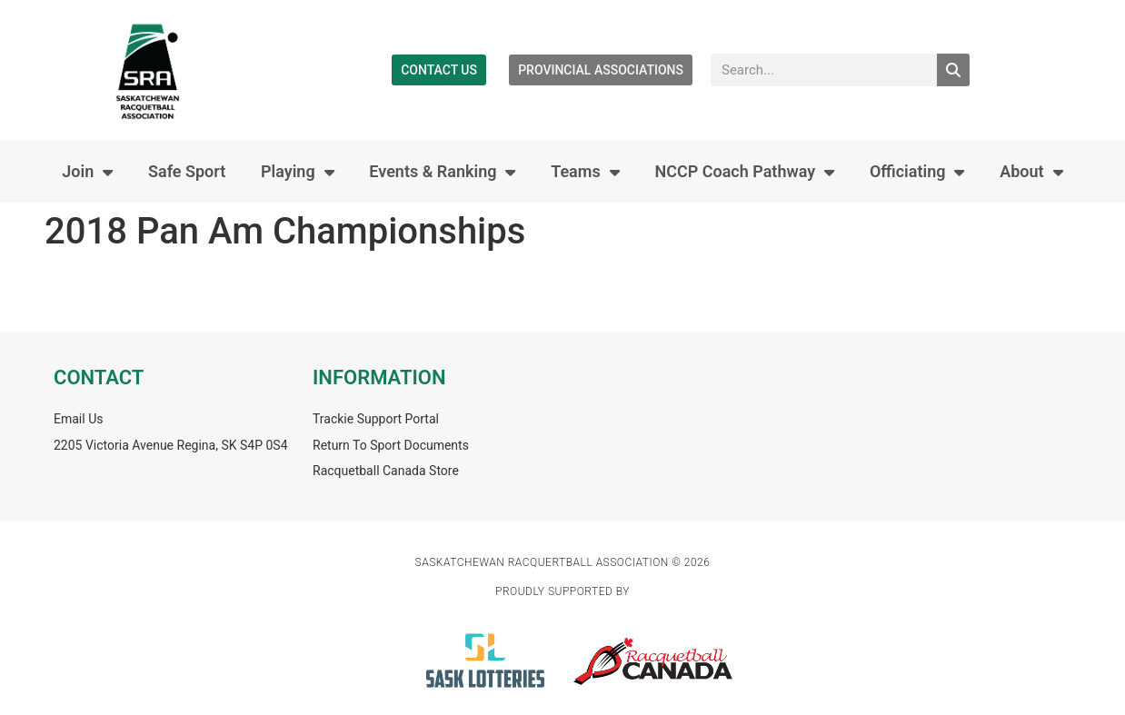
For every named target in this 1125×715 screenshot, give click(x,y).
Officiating (917, 171)
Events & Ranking (442, 171)
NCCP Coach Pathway (744, 171)
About (1031, 171)
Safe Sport (186, 171)
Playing (297, 171)
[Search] (953, 70)
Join (87, 171)
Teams (585, 171)
